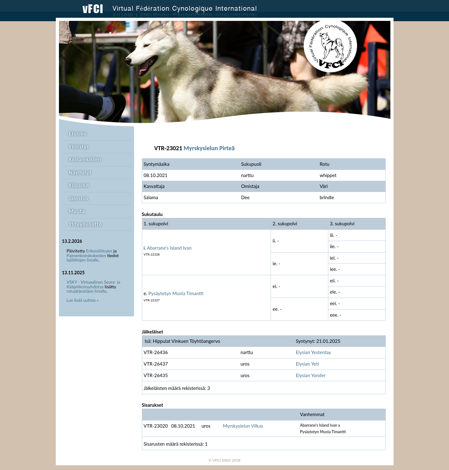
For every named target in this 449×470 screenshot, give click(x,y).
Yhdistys (79, 146)
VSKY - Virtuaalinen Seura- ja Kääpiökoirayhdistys (93, 284)
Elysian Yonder (311, 375)
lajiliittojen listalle (83, 259)
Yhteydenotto (85, 224)
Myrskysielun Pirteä (209, 148)
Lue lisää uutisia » (82, 300)
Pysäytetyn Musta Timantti (175, 293)
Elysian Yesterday (313, 352)
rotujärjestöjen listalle (86, 291)
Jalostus (78, 198)
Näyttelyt (80, 172)
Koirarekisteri (85, 159)
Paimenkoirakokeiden (86, 255)
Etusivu (78, 133)
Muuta (77, 211)
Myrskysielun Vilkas (243, 426)
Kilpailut (79, 185)
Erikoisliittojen (99, 250)
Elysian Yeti (307, 364)
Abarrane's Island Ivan (169, 248)
